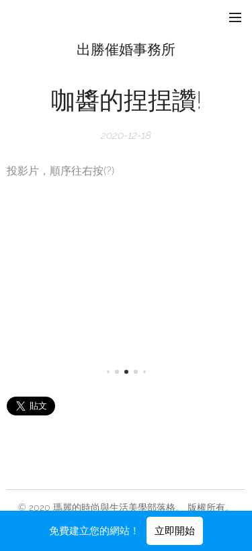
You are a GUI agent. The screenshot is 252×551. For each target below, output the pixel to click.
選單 (235, 17)
